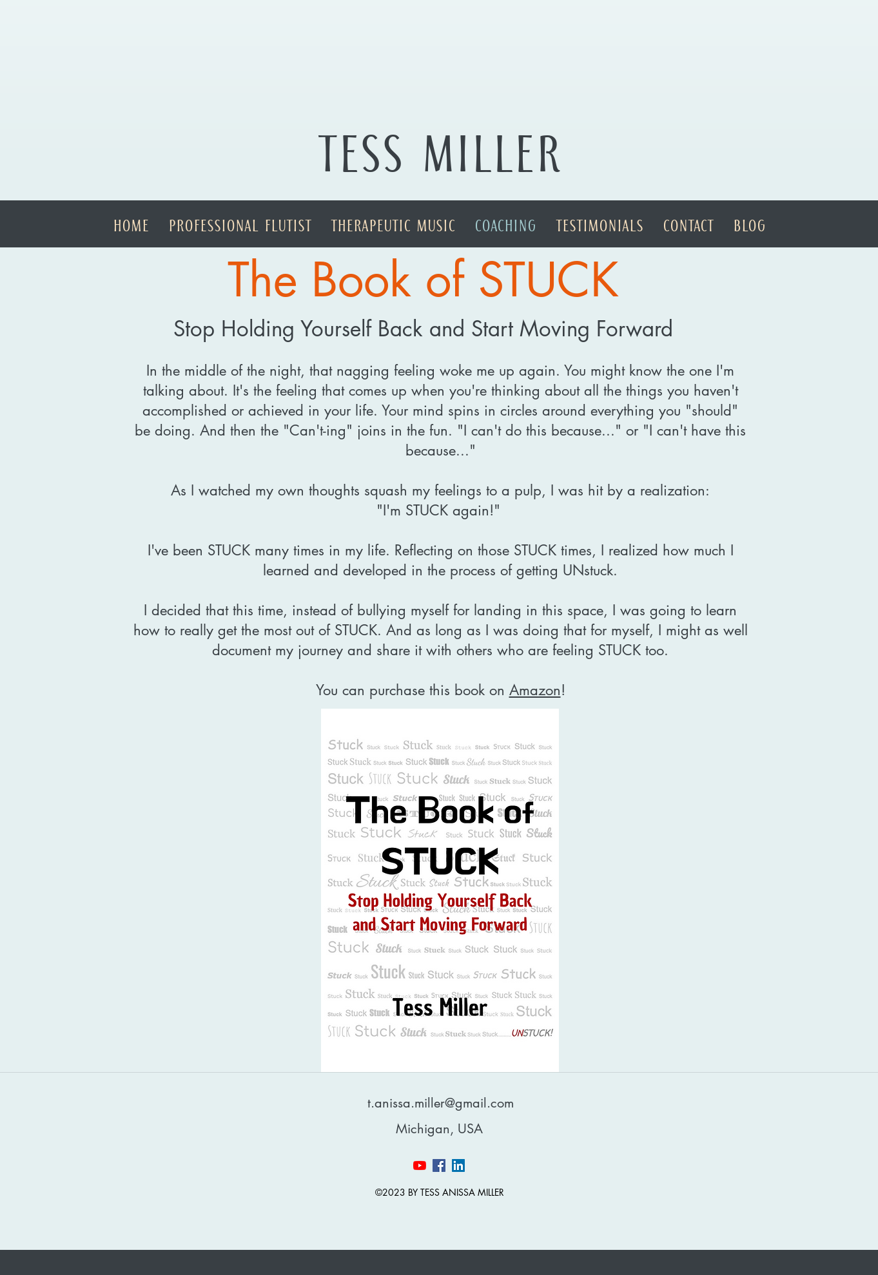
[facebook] (439, 1165)
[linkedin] (458, 1165)
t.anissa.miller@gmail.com (440, 1103)
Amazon (535, 690)
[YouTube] (419, 1165)
